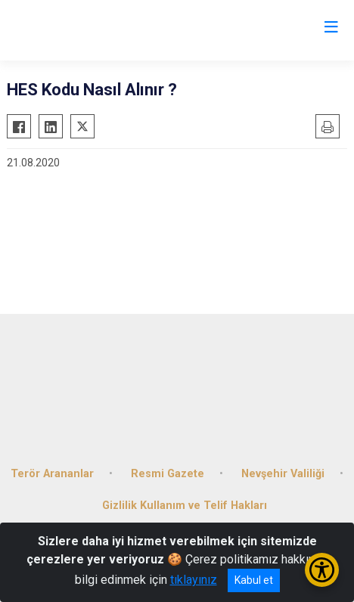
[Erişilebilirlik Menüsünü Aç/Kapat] (322, 570)
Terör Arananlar (52, 473)
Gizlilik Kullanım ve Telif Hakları (184, 505)
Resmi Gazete (167, 473)
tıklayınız (193, 580)
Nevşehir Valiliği (282, 473)
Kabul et (253, 580)
